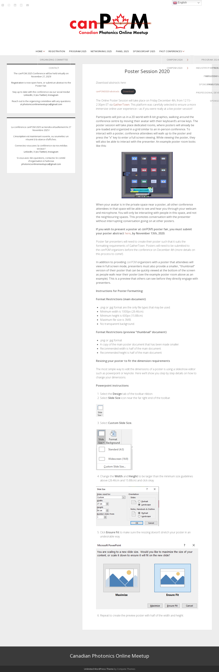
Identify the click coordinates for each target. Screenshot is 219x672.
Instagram (53, 95)
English (180, 3)
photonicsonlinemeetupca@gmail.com (42, 104)
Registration (57, 51)
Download (128, 91)
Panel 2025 (122, 51)
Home (39, 51)
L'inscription (20, 136)
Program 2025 (78, 51)
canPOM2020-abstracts (107, 91)
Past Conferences (170, 51)
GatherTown (121, 104)
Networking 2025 (101, 51)
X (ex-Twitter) (40, 95)
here (128, 233)
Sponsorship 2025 (144, 51)
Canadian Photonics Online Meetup (109, 655)
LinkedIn (28, 95)
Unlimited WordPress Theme (99, 668)
